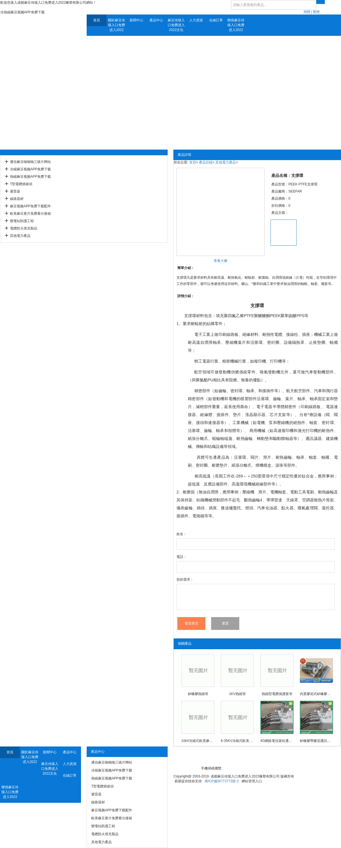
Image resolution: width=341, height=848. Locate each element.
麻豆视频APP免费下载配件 (30, 206)
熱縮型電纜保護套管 (277, 694)
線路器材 (17, 199)
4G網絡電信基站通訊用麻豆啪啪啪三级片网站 (277, 741)
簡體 (306, 12)
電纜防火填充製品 (23, 228)
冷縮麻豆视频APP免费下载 (30, 169)
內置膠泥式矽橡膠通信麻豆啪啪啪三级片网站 (316, 694)
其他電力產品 (20, 236)
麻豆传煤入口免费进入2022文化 (176, 25)
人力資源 (196, 20)
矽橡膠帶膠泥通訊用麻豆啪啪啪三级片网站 (316, 741)
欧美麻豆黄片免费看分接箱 (30, 214)
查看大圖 (220, 261)
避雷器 (15, 191)
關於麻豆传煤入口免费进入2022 (116, 25)
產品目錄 (206, 162)
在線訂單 (216, 20)
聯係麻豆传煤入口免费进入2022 (235, 25)
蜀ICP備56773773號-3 (222, 781)
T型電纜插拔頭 (21, 184)
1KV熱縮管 (237, 694)
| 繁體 (315, 12)
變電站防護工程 (22, 221)
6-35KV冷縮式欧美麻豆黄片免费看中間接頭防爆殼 (237, 741)
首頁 (96, 20)
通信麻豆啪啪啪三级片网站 (30, 162)
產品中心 (156, 20)
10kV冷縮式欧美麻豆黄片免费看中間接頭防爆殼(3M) (198, 741)
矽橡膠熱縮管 (198, 694)
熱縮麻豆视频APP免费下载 (30, 177)
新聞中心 (136, 20)
